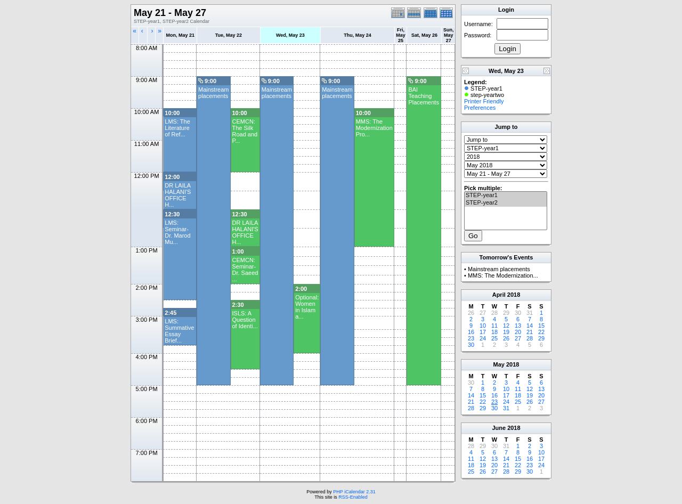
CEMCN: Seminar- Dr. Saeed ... (245, 269)
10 (483, 325)
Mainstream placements (213, 92)
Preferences (480, 107)
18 (494, 332)
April (499, 294)
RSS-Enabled (353, 497)
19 (506, 332)
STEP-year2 (506, 203)
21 (529, 332)
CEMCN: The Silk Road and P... (245, 131)
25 (494, 338)
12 (506, 325)
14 (529, 325)
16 (471, 332)
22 (541, 332)
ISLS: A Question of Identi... (245, 319)
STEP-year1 (506, 195)
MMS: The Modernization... (503, 275)
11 (494, 325)
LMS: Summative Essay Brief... (179, 331)
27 (518, 338)
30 (471, 345)
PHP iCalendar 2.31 (354, 491)
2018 (513, 294)
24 (483, 338)
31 (506, 408)
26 (506, 338)
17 (483, 332)
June (499, 428)
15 (541, 325)
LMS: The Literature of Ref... (177, 127)
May (499, 364)
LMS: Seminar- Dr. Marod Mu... (177, 232)
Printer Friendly (484, 101)
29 (541, 338)
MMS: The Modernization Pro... (374, 127)
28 (529, 338)
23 (471, 338)
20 (518, 332)
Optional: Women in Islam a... (307, 307)
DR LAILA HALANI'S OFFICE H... (178, 195)
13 (518, 325)
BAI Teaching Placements (423, 95)
